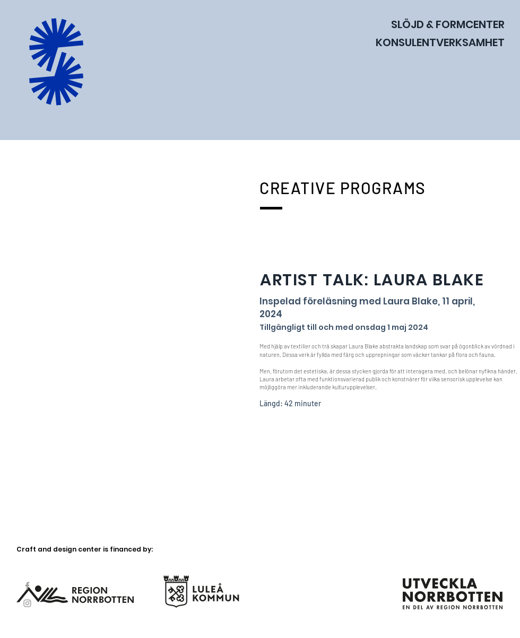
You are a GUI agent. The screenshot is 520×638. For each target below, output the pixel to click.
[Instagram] (27, 603)
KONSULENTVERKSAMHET (440, 42)
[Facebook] (27, 586)
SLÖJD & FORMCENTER (448, 24)
